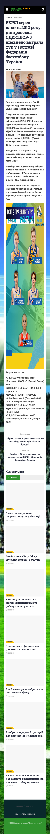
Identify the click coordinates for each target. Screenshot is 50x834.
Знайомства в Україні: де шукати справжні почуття (23, 558)
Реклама (19, 807)
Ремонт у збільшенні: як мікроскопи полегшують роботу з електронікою (21, 603)
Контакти (29, 807)
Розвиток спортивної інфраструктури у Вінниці (23, 515)
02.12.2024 (10, 786)
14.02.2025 (10, 696)
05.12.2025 (10, 520)
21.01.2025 (10, 739)
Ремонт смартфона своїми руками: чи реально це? (22, 648)
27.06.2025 (10, 564)
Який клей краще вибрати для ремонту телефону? (25, 691)
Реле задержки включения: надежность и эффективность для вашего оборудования (25, 779)
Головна (9, 18)
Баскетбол (18, 18)
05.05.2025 (10, 610)
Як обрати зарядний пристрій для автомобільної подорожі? (24, 734)
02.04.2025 (10, 653)
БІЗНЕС (9, 509)
